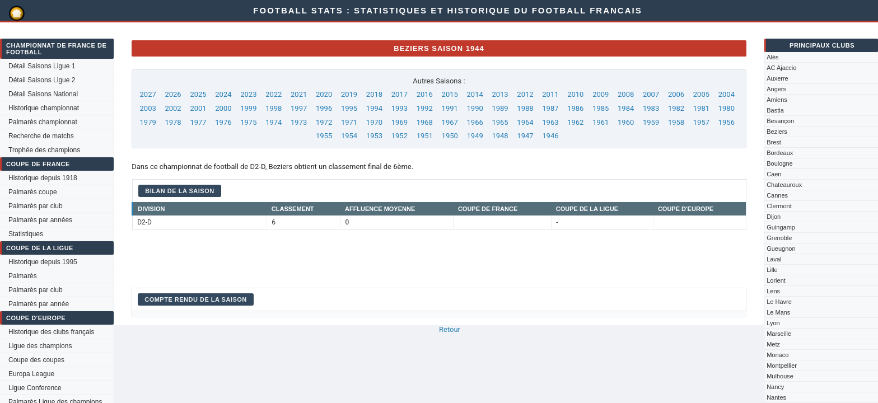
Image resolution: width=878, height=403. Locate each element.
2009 (600, 94)
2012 (525, 94)
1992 (425, 108)
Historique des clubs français (51, 332)
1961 (600, 122)
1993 (399, 108)
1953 (374, 136)
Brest (774, 142)
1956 (726, 122)
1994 (374, 108)
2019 (349, 94)
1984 (626, 108)
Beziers (777, 131)
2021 (299, 94)
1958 (676, 122)
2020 (324, 94)
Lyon (773, 323)
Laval (774, 259)
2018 (374, 94)
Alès (772, 57)
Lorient (776, 280)
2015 (450, 94)
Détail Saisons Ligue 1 (41, 66)
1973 (299, 122)
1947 (525, 136)
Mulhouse (780, 376)
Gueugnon (781, 248)
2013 (500, 94)
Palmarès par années (40, 220)
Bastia (775, 110)
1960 (626, 122)
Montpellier (782, 365)
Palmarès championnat (42, 122)
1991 (450, 108)
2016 (425, 94)
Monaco (777, 355)
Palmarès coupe (32, 192)
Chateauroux (784, 184)
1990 (475, 108)
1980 (726, 108)
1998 (273, 108)
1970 (374, 122)
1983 (651, 108)
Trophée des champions (44, 150)
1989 (500, 108)
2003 (148, 108)
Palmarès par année (38, 304)
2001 (198, 108)
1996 (324, 108)
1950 (450, 136)
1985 (600, 108)
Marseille (779, 333)
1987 (550, 108)
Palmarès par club (35, 206)
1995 (349, 108)
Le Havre (779, 301)
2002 (173, 108)
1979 (148, 122)
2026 (173, 94)
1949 (475, 136)
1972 (324, 122)
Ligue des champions (40, 346)
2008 (626, 94)
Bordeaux (780, 152)
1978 (173, 122)
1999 (248, 108)
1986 (575, 108)
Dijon (774, 216)
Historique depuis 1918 (42, 178)
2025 (198, 94)
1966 (475, 122)
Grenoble (779, 238)
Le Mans (778, 312)
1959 (651, 122)
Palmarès (22, 276)
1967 (450, 122)
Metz (773, 344)
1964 (525, 122)
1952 (399, 136)
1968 (425, 122)
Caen (774, 174)
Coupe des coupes (36, 360)
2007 (651, 94)
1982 (676, 108)
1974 (273, 122)
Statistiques (25, 234)
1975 (248, 122)
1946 (550, 136)
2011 (550, 94)
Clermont (779, 206)
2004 (726, 94)
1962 (575, 122)
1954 (349, 136)
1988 (525, 108)
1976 (223, 122)
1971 (349, 122)
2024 (223, 94)
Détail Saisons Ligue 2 (41, 80)
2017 (399, 94)
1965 (500, 122)
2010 (575, 94)
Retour (449, 329)
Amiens (777, 99)
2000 (223, 108)
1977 (198, 122)
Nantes (776, 397)
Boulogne (780, 163)
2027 (148, 94)
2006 (676, 94)
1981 (701, 108)
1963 (550, 122)
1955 (324, 136)
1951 (425, 136)
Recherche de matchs (41, 136)
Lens (773, 291)
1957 (701, 122)
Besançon (780, 121)
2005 (701, 94)
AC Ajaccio (781, 67)
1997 (299, 108)
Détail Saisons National (43, 94)
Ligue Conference (35, 388)
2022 (273, 94)
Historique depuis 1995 (42, 262)
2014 (475, 94)
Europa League (31, 374)
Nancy (775, 386)
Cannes (777, 195)
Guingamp (781, 227)
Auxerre (777, 78)
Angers (776, 89)
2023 (248, 94)
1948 (500, 136)
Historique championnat (43, 108)
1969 (399, 122)
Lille (772, 269)
